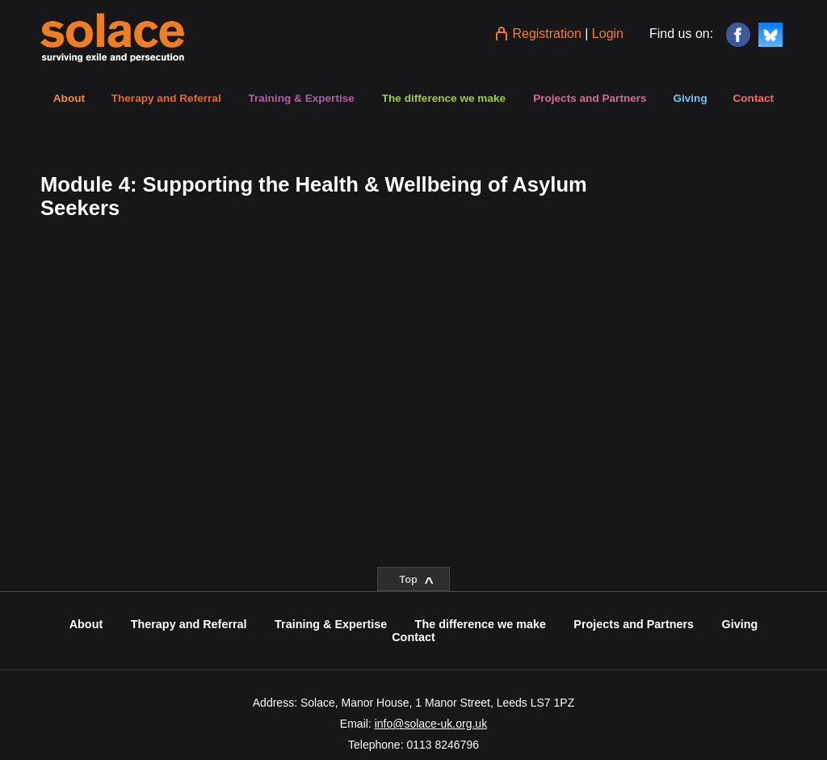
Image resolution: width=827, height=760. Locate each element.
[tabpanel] (318, 196)
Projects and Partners (590, 98)
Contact (753, 98)
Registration (546, 33)
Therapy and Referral (166, 98)
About (69, 98)
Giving (690, 98)
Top (416, 582)
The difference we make (444, 98)
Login (607, 33)
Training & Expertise (301, 98)
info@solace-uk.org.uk (431, 723)
